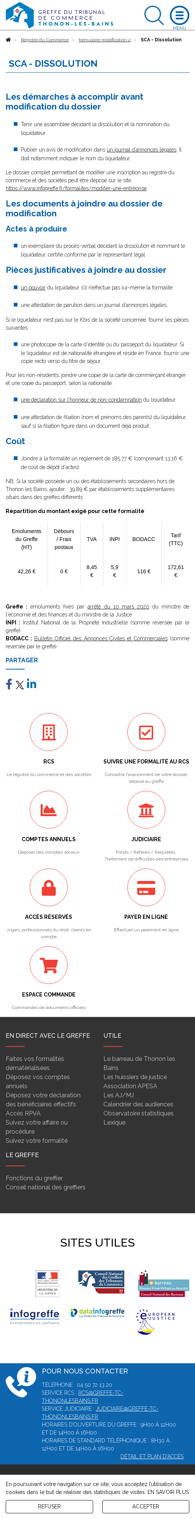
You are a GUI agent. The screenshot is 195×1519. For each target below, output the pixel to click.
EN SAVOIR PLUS (168, 1492)
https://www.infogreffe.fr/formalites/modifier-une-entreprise (76, 188)
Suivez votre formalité (37, 1140)
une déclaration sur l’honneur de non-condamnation (81, 400)
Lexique (114, 1122)
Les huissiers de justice (135, 1077)
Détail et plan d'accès (152, 1456)
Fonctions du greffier (34, 1178)
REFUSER (49, 1506)
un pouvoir (33, 288)
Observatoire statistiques (138, 1113)
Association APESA (130, 1086)
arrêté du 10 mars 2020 (118, 607)
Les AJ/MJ (118, 1095)
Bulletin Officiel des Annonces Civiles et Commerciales (101, 638)
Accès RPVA (23, 1113)
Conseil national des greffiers (46, 1187)
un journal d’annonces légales (141, 150)
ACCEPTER (145, 1506)
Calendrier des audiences (138, 1104)
